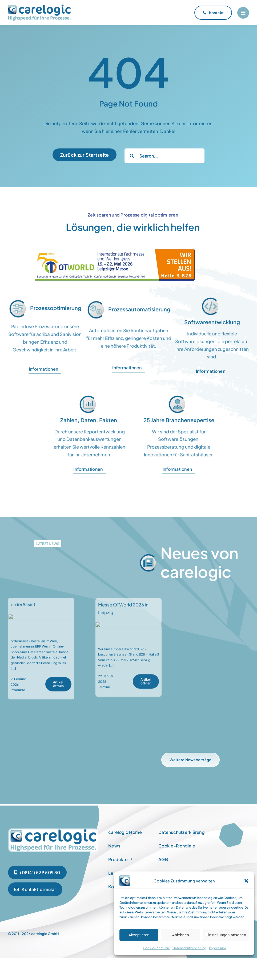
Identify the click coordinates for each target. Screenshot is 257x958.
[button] (246, 881)
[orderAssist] (41, 622)
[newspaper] (53, 829)
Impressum (217, 948)
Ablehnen (180, 935)
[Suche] (132, 155)
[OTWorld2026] (115, 251)
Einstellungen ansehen (226, 935)
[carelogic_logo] (39, 7)
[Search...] (164, 155)
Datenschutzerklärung (189, 948)
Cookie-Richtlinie (156, 948)
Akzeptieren (138, 935)
